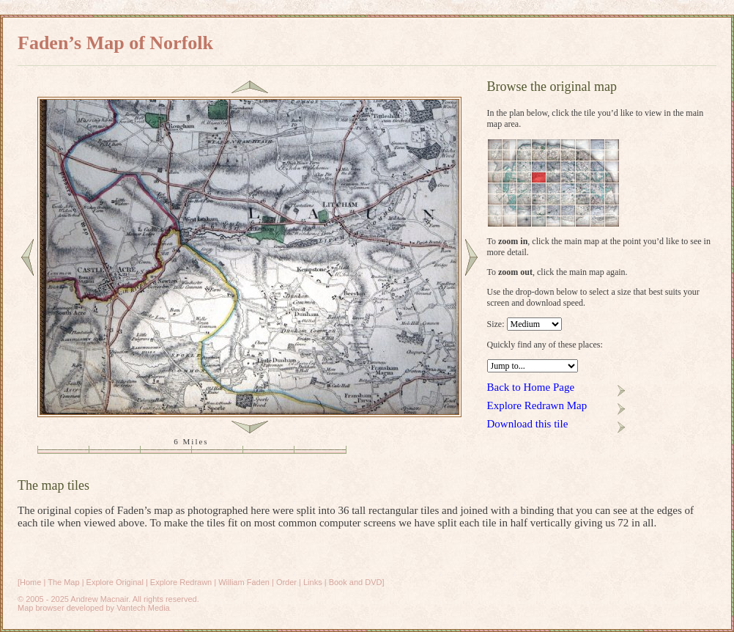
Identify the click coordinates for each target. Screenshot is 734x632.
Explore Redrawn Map (537, 405)
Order (286, 582)
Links (312, 582)
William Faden (244, 582)
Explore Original (115, 582)
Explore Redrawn (181, 582)
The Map (63, 582)
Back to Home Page (531, 387)
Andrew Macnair (99, 599)
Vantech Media (143, 607)
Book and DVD (355, 582)
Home (30, 582)
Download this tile (527, 424)
